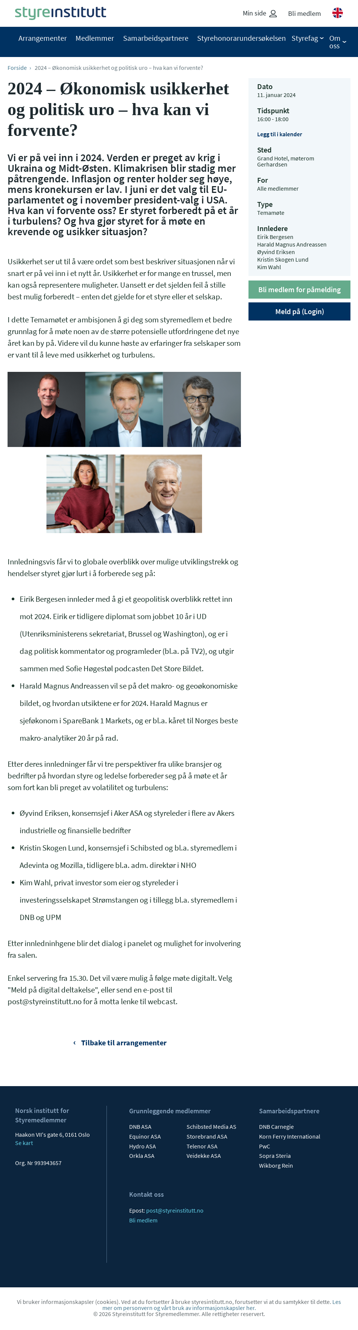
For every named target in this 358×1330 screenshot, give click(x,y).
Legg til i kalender (279, 134)
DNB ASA (140, 1126)
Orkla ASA (141, 1155)
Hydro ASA (142, 1146)
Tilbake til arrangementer (123, 1042)
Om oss (335, 41)
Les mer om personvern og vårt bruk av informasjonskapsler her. (221, 1305)
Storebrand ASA (207, 1136)
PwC (264, 1146)
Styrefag (305, 38)
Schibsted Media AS (211, 1126)
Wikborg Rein (276, 1165)
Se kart (24, 1143)
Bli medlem (304, 13)
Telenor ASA (202, 1146)
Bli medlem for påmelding (299, 289)
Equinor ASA (145, 1136)
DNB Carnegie (276, 1126)
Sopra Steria (275, 1155)
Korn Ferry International (289, 1136)
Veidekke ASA (204, 1155)
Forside (17, 67)
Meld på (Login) (299, 311)
